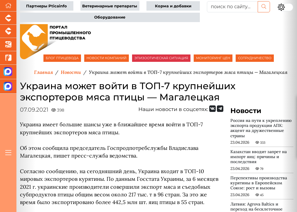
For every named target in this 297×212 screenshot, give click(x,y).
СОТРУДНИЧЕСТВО (254, 58)
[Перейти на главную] (8, 5)
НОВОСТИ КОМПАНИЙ (106, 58)
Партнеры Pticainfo (46, 6)
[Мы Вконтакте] (212, 108)
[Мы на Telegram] (220, 108)
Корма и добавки (173, 6)
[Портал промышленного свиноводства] (8, 18)
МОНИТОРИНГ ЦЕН (213, 58)
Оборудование (109, 17)
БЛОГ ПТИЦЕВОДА (62, 58)
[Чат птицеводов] (8, 86)
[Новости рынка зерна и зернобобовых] (8, 57)
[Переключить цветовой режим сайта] (285, 7)
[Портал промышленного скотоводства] (8, 31)
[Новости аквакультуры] (8, 44)
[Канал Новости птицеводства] (8, 72)
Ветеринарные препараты (109, 6)
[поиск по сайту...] (232, 6)
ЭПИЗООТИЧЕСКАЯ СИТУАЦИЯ (161, 58)
